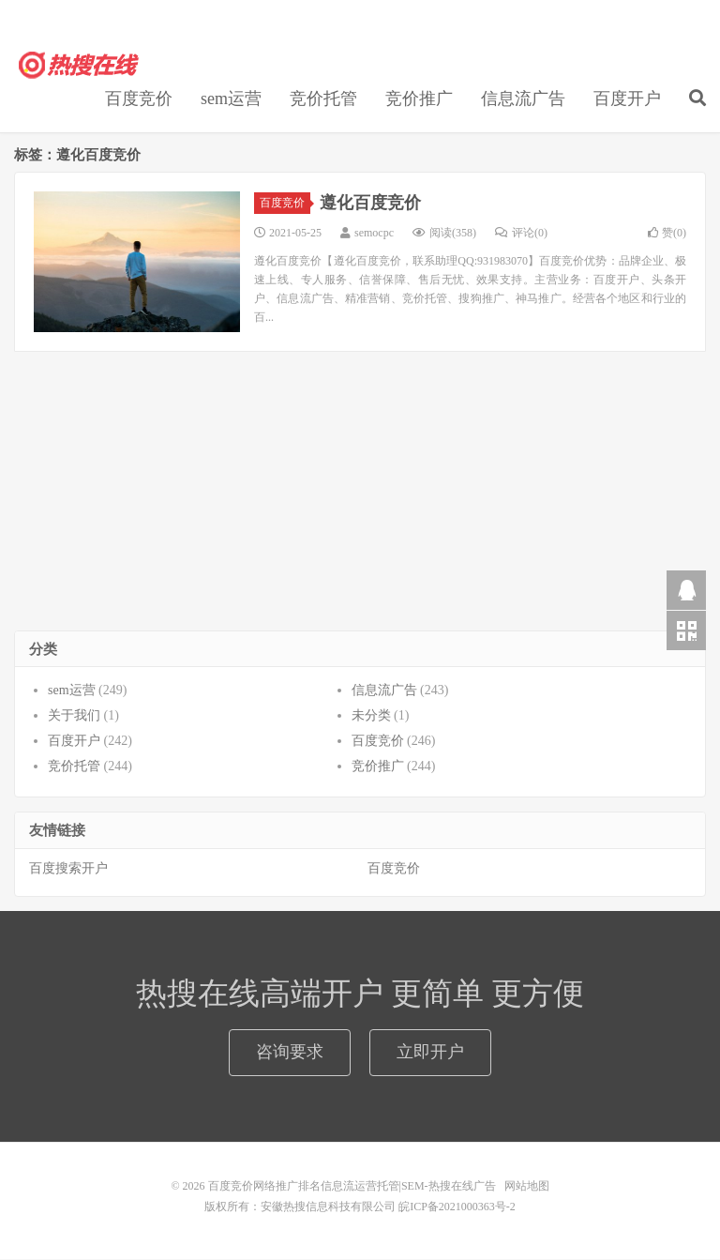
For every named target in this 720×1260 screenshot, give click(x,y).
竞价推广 (419, 99)
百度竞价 (138, 99)
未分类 (371, 716)
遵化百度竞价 (370, 203)
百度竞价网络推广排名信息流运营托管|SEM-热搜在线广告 (79, 67)
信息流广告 (523, 99)
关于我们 (74, 716)
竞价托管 (323, 99)
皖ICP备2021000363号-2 (457, 1207)
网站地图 (526, 1186)
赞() (667, 233)
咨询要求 (289, 1052)
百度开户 (627, 99)
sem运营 (231, 99)
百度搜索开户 (68, 869)
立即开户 (430, 1052)
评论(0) (521, 233)
